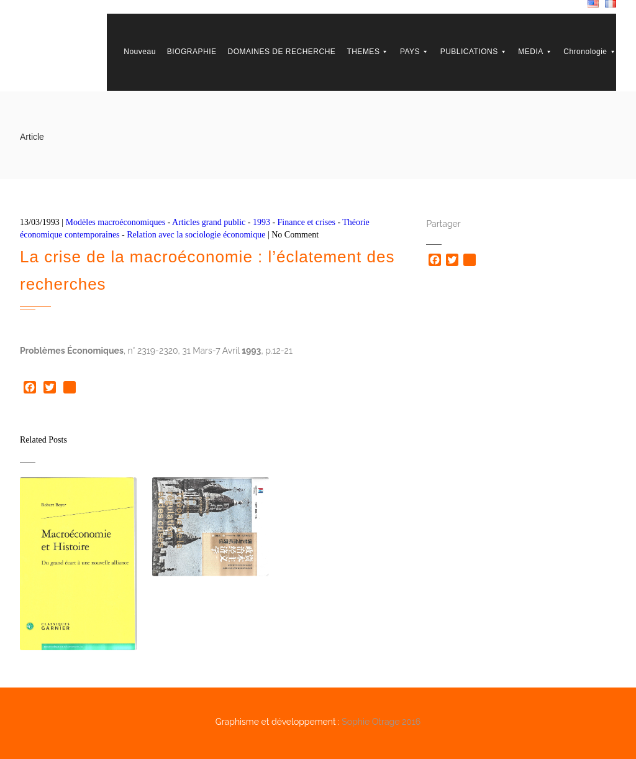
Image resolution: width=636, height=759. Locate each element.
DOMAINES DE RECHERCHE (282, 51)
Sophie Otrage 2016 (381, 722)
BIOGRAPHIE (192, 51)
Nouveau (140, 51)
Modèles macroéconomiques (116, 222)
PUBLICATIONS (473, 51)
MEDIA (535, 51)
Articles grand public (208, 222)
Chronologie (589, 51)
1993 (261, 222)
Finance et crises (306, 222)
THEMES (368, 51)
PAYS (414, 51)
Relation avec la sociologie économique (196, 234)
